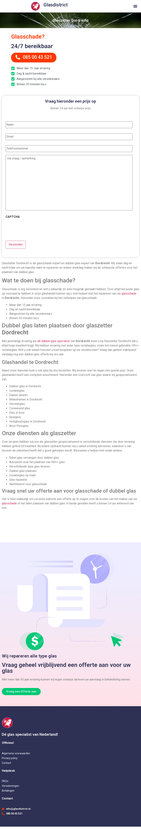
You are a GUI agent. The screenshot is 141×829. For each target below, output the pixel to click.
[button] (135, 6)
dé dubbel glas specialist (53, 343)
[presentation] (34, 230)
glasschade (128, 295)
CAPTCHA (13, 219)
